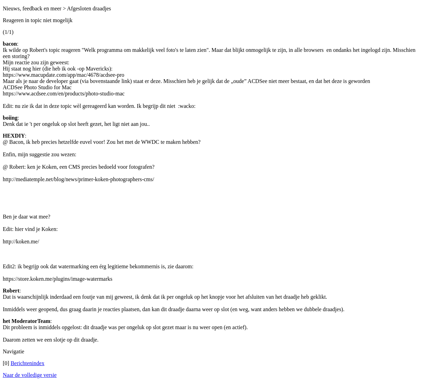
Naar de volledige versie (30, 375)
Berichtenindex (28, 363)
